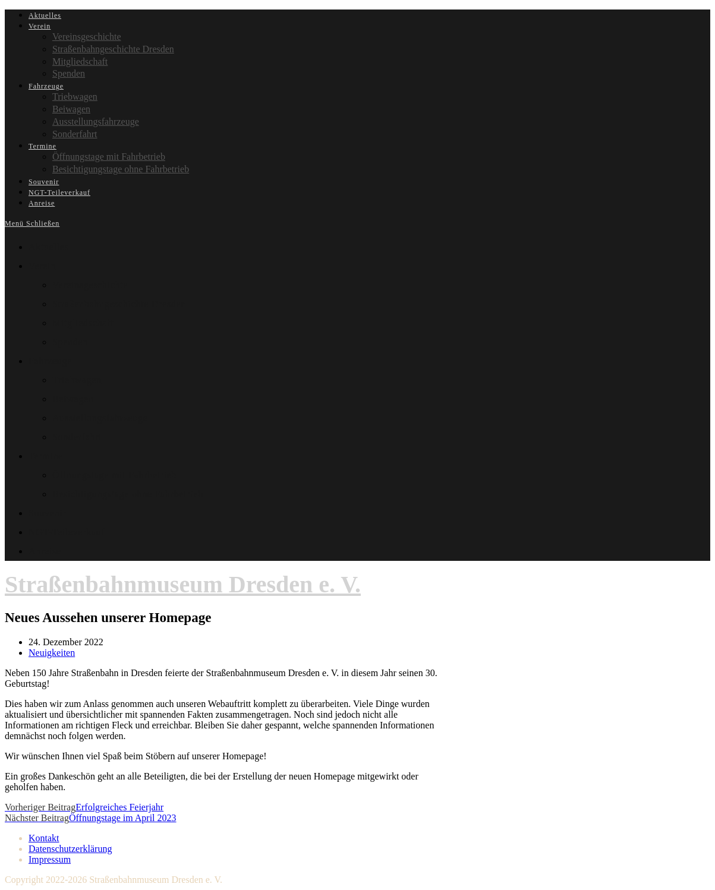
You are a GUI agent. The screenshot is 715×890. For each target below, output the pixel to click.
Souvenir (47, 513)
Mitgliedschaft (83, 323)
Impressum (50, 859)
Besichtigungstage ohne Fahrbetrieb (127, 494)
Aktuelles (49, 247)
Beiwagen (73, 399)
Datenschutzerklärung (70, 849)
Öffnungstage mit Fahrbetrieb (114, 475)
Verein (42, 266)
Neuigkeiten (52, 653)
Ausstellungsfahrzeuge (99, 418)
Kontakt (44, 838)
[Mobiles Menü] (32, 223)
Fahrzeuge (50, 361)
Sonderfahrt (77, 437)
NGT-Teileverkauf (67, 532)
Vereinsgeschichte (90, 285)
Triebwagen (77, 380)
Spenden (70, 342)
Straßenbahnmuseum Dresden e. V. (183, 584)
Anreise (45, 551)
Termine (46, 456)
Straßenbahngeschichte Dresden (119, 304)
